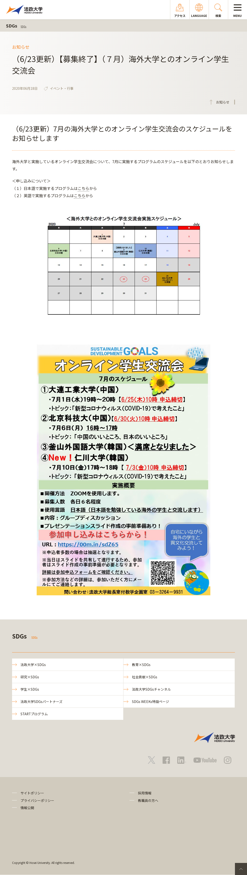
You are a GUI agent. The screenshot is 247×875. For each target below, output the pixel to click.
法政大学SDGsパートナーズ (41, 701)
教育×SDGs (141, 664)
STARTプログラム (34, 714)
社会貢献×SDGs (144, 676)
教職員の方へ (148, 800)
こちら (83, 188)
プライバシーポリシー (37, 800)
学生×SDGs (30, 689)
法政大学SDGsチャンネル (151, 689)
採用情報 (144, 793)
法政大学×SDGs (33, 664)
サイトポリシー (32, 793)
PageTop (241, 869)
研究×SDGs (30, 676)
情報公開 (27, 808)
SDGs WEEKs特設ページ (150, 701)
